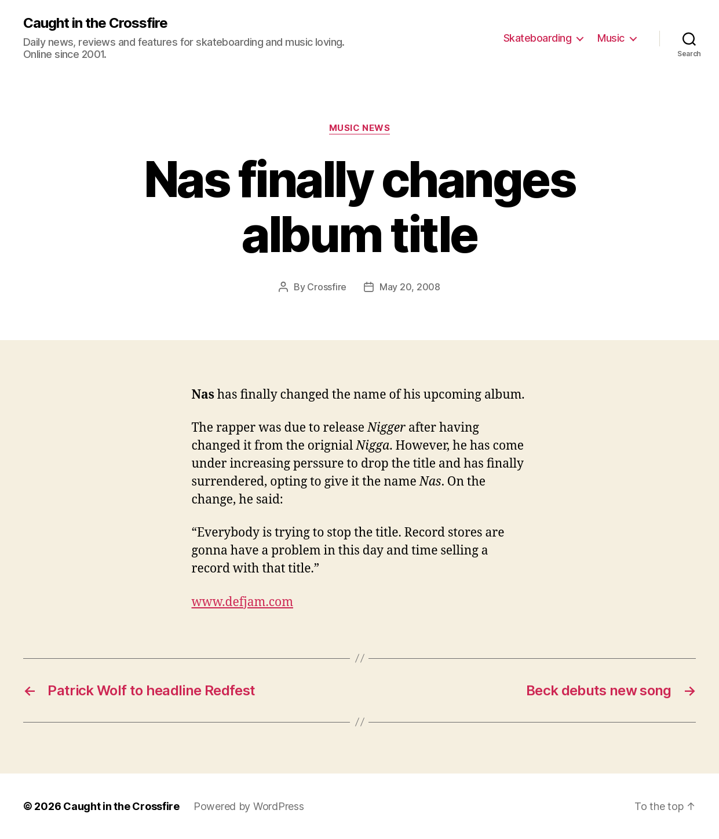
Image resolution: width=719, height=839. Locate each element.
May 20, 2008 (409, 287)
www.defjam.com (242, 602)
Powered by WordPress (249, 806)
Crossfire (326, 287)
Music (611, 38)
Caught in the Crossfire (95, 23)
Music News (359, 128)
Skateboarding (537, 38)
